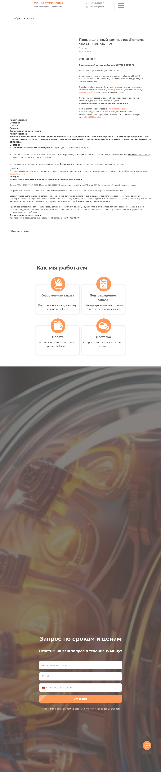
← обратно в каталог (23, 18)
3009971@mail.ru (98, 7)
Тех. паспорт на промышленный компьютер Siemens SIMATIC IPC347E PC (45, 218)
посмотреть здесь (117, 109)
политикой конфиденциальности (102, 708)
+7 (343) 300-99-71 (97, 3)
